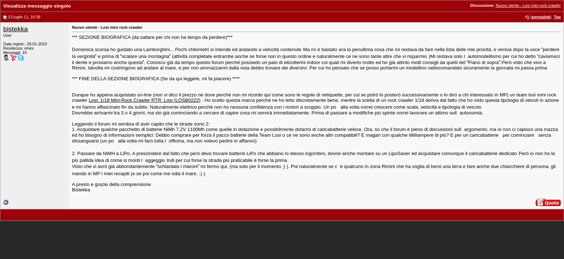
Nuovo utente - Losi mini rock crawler (528, 5)
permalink (541, 17)
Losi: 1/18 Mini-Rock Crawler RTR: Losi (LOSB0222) (145, 100)
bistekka (15, 29)
